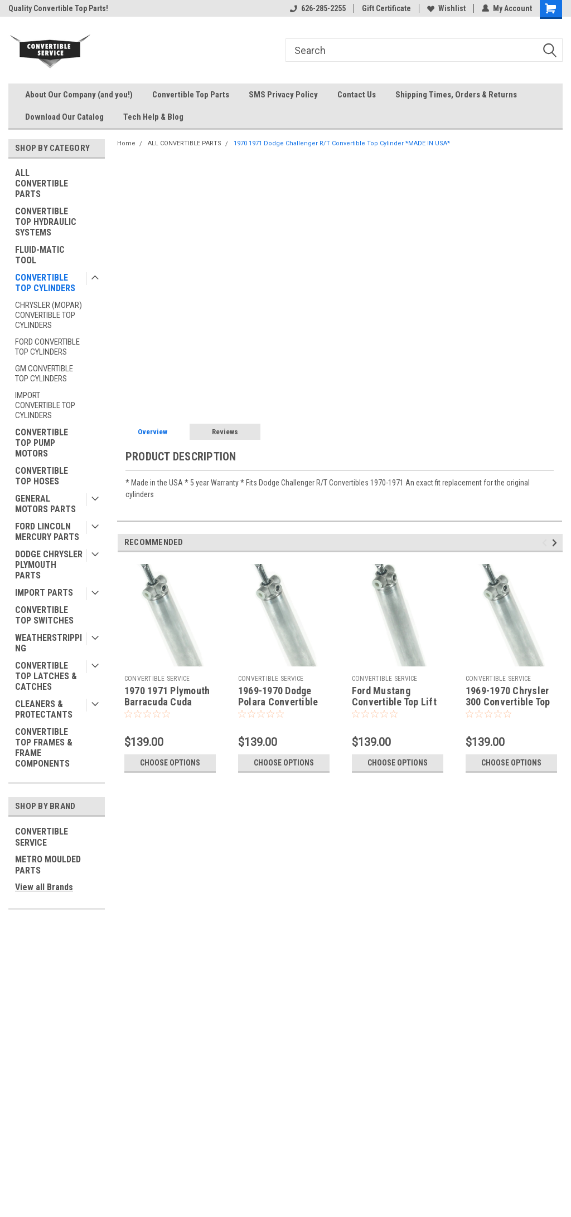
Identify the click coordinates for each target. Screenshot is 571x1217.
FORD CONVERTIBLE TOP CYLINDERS (47, 347)
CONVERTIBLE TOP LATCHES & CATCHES (46, 676)
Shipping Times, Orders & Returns (456, 95)
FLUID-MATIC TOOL (40, 255)
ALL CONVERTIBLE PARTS (41, 183)
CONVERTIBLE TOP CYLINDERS (45, 282)
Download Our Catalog (64, 117)
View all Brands (44, 887)
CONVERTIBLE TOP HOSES (41, 476)
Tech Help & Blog (153, 117)
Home (126, 143)
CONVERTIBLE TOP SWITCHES (44, 615)
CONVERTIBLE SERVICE (41, 837)
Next (556, 543)
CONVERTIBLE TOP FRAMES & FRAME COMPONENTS (43, 748)
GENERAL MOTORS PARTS (45, 503)
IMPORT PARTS (44, 592)
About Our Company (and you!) (79, 95)
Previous (546, 543)
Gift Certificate (386, 8)
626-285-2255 (318, 8)
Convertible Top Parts (190, 95)
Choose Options (170, 762)
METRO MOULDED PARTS (48, 865)
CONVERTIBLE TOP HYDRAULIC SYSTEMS (45, 222)
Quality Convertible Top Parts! (58, 8)
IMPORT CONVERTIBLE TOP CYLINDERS (45, 405)
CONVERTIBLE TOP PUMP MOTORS (41, 443)
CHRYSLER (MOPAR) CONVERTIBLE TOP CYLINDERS (48, 315)
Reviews (225, 432)
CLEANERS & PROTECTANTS (43, 709)
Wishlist (446, 8)
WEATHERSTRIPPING (48, 643)
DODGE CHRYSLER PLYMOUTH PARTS (49, 565)
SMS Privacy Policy (283, 95)
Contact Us (356, 95)
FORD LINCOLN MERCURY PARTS (47, 531)
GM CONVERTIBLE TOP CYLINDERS (44, 374)
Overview (152, 432)
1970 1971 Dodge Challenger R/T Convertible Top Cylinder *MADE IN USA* (342, 143)
